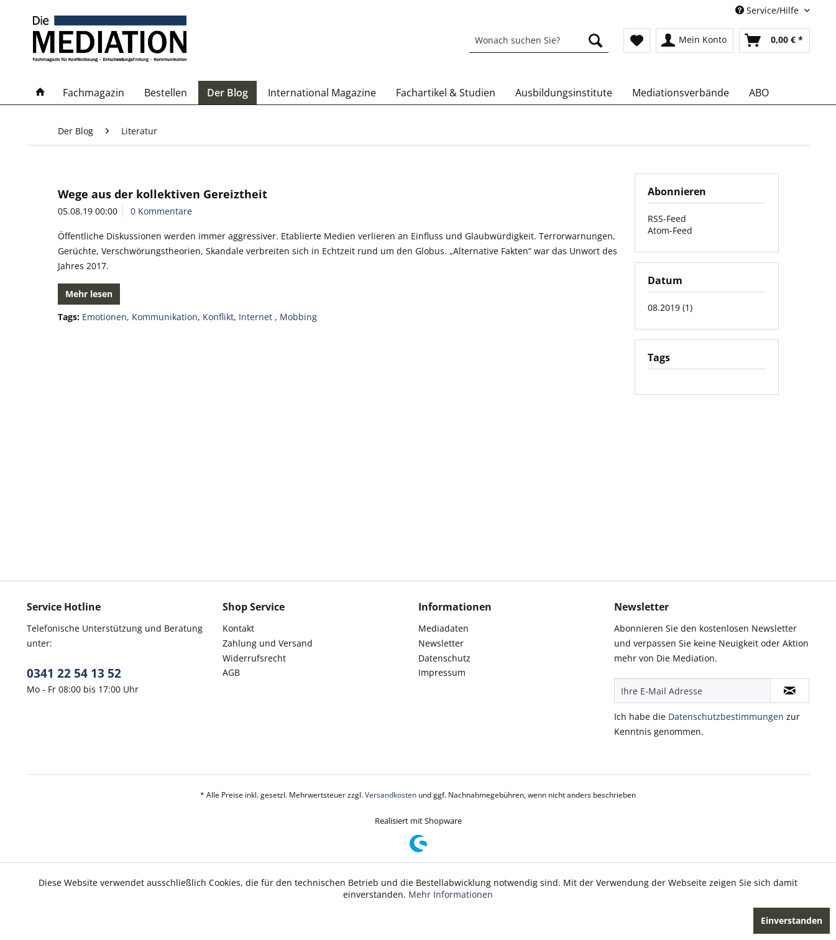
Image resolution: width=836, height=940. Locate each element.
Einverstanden (791, 920)
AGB (231, 672)
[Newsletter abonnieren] (789, 690)
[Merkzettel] (636, 40)
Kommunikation (165, 317)
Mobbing (298, 317)
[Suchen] (595, 40)
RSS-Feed (667, 218)
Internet (257, 317)
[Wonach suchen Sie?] (539, 40)
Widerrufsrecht (254, 658)
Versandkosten (390, 795)
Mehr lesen (89, 294)
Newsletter (441, 643)
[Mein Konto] (694, 40)
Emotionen (104, 317)
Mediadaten (443, 628)
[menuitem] (539, 40)
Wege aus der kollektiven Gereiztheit (162, 194)
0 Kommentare (161, 211)
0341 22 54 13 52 (74, 673)
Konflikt (218, 317)
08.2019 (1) (670, 307)
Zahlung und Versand (268, 643)
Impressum (442, 672)
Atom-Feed (670, 230)
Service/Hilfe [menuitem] (768, 10)
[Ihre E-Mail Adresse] (692, 690)
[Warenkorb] (774, 40)
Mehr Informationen (450, 894)
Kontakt (238, 628)
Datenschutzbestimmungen (726, 716)
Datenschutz (444, 658)
